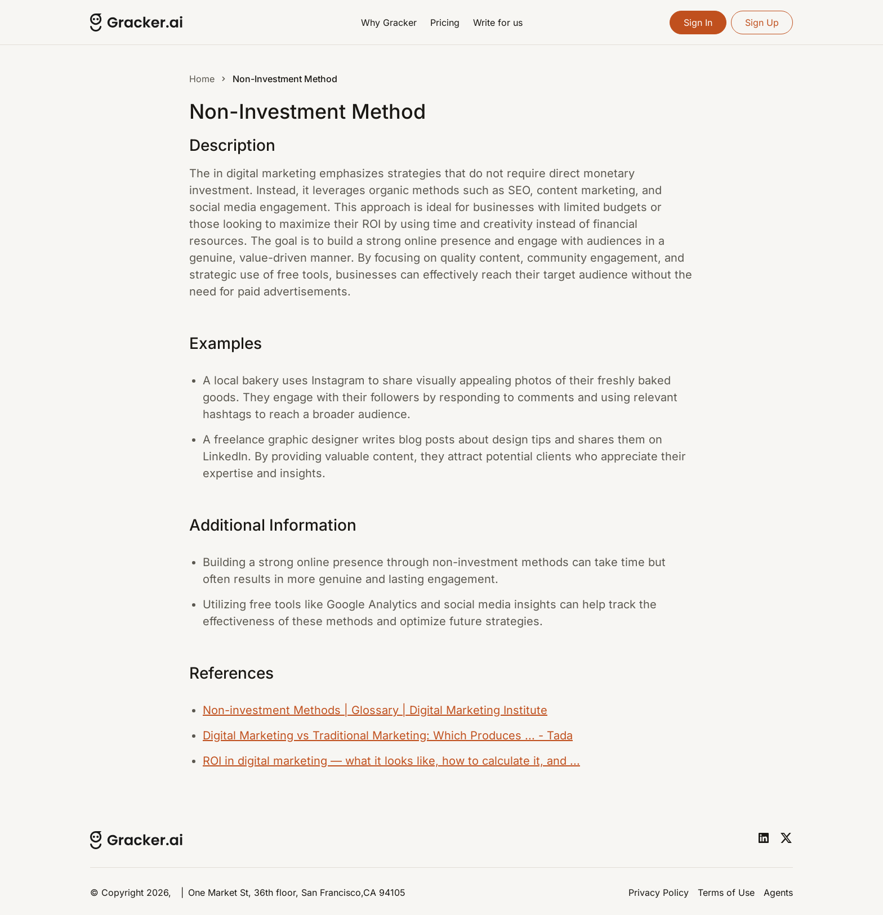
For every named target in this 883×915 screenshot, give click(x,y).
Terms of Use (726, 892)
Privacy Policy (658, 892)
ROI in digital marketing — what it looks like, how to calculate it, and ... (391, 761)
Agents (778, 892)
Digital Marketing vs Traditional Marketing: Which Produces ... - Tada (388, 735)
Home (202, 78)
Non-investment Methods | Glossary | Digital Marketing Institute (375, 710)
